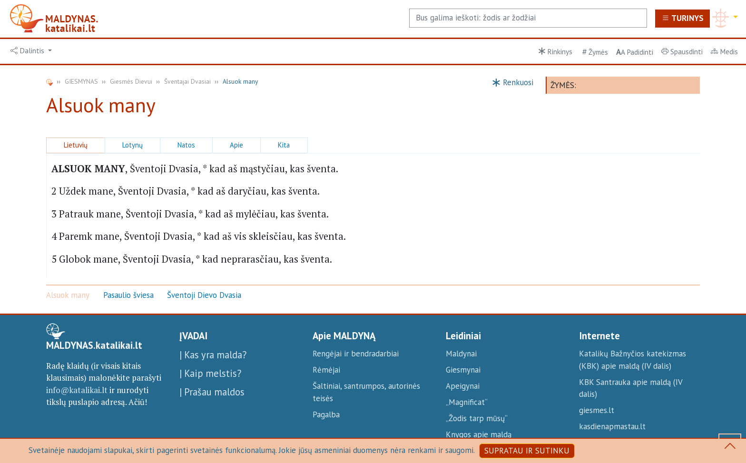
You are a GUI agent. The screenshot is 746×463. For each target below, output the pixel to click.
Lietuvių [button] (76, 144)
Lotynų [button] (132, 144)
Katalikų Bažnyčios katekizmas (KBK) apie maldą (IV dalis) (632, 359)
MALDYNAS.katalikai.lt (94, 345)
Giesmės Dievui (131, 81)
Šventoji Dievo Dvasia (204, 295)
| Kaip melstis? (210, 373)
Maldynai (461, 353)
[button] (31, 51)
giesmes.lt (596, 410)
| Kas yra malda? (212, 354)
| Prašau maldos (212, 391)
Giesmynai (463, 369)
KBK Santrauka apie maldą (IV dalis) (630, 388)
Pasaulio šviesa (128, 295)
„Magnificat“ (467, 402)
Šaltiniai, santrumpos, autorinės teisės (366, 392)
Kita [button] (284, 144)
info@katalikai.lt (77, 389)
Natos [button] (186, 144)
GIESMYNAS (81, 81)
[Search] (528, 18)
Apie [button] (236, 144)
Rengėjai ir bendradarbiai (356, 353)
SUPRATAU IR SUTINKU (526, 450)
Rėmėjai (326, 369)
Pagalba (326, 414)
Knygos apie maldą (478, 434)
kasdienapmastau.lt (612, 426)
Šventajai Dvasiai (187, 81)
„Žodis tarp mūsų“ (477, 418)
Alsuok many (67, 295)
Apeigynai (463, 386)
